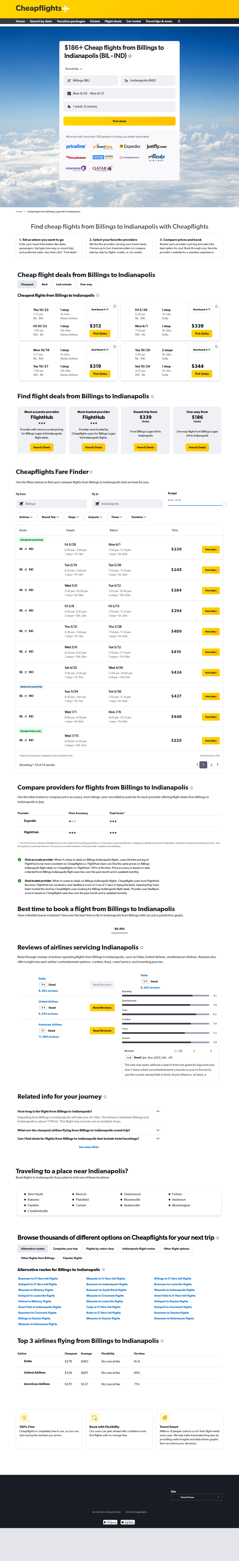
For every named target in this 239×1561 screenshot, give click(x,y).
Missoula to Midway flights (35, 1286)
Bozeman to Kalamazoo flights (174, 1315)
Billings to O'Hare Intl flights (172, 1275)
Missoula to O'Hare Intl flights (105, 1275)
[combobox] (74, 69)
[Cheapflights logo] (38, 9)
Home (20, 22)
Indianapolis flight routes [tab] (138, 1245)
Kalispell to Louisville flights (36, 1292)
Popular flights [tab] (72, 1254)
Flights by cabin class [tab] (100, 1245)
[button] (89, 92)
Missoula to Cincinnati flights (105, 1292)
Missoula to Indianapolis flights (174, 1286)
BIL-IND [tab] (120, 925)
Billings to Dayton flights (34, 1315)
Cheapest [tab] (27, 281)
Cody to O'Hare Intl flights (103, 1303)
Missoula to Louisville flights (104, 1298)
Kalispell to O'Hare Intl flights (37, 1281)
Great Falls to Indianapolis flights (39, 1303)
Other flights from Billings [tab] (37, 1254)
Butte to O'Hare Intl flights (103, 1309)
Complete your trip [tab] (65, 1245)
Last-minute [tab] (64, 281)
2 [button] (211, 762)
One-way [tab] (86, 281)
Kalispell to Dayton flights (171, 1298)
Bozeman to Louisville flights (173, 1281)
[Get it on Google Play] (110, 1519)
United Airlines (48, 998)
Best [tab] (45, 281)
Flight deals (113, 22)
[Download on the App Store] (128, 1519)
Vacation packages (71, 22)
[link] (41, 444)
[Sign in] (179, 22)
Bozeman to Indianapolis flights (107, 1281)
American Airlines (50, 1021)
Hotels (95, 22)
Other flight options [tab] (176, 1245)
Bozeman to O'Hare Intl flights (38, 1275)
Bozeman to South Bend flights (106, 1286)
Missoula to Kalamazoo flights (37, 1320)
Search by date (41, 22)
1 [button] (203, 762)
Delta (42, 975)
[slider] (224, 502)
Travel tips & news (159, 22)
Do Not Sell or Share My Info (106, 1508)
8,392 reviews (48, 987)
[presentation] (130, 56)
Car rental (133, 22)
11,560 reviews (49, 1033)
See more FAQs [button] (89, 1143)
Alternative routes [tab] (33, 1245)
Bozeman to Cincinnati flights (37, 1309)
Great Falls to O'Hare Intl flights (174, 1292)
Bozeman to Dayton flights (171, 1309)
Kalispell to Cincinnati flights (173, 1303)
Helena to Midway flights (34, 1298)
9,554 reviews (48, 1010)
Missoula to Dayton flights (103, 1315)
